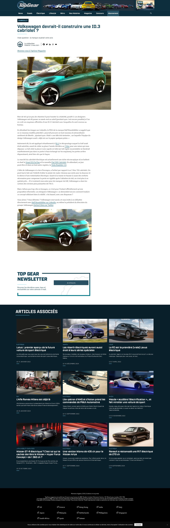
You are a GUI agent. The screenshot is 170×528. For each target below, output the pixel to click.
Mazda (111, 396)
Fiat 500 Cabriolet (58, 162)
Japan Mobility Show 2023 (25, 448)
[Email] (56, 44)
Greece (62, 507)
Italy (120, 507)
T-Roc (67, 146)
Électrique (41, 13)
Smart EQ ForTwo (33, 162)
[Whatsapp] (53, 44)
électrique (20, 344)
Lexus (111, 344)
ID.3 (57, 143)
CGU (84, 493)
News (20, 13)
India (101, 507)
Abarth (65, 344)
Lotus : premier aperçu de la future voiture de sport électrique (35, 349)
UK (40, 507)
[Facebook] (43, 44)
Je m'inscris (71, 283)
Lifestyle (52, 13)
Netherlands (84, 513)
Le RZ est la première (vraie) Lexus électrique (128, 349)
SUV (17, 396)
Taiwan (82, 518)
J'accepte (138, 524)
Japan (41, 513)
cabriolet (23, 20)
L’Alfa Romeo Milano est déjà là (33, 399)
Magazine (88, 13)
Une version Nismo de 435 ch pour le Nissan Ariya (83, 453)
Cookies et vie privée (92, 493)
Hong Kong (83, 507)
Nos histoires (74, 13)
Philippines (103, 513)
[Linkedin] (50, 44)
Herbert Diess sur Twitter (43, 205)
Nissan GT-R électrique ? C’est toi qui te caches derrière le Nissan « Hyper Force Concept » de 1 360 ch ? (38, 454)
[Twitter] (47, 44)
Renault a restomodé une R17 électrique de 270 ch (131, 453)
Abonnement (113, 13)
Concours (100, 13)
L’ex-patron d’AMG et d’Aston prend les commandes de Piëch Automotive (84, 401)
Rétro (62, 13)
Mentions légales (76, 493)
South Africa (44, 518)
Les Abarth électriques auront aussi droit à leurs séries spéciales (82, 349)
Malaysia (62, 513)
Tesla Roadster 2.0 (58, 165)
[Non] (167, 525)
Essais (29, 13)
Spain (61, 518)
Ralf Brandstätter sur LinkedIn (44, 202)
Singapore (123, 513)
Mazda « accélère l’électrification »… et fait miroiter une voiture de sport (130, 401)
